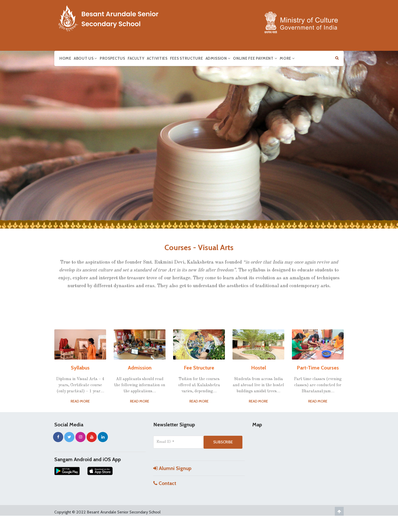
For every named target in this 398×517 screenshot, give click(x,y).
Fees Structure (186, 58)
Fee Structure (199, 368)
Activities (157, 58)
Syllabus (80, 368)
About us (85, 58)
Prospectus (112, 58)
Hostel (258, 368)
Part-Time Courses (318, 368)
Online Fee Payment (255, 58)
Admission (218, 58)
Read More (80, 401)
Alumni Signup (172, 468)
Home (65, 58)
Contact (164, 483)
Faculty (136, 58)
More (287, 58)
